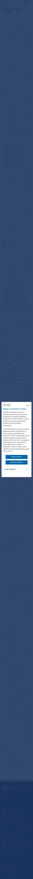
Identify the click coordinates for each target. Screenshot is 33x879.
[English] (28, 405)
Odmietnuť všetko (16, 462)
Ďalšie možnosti (9, 469)
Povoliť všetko (16, 457)
